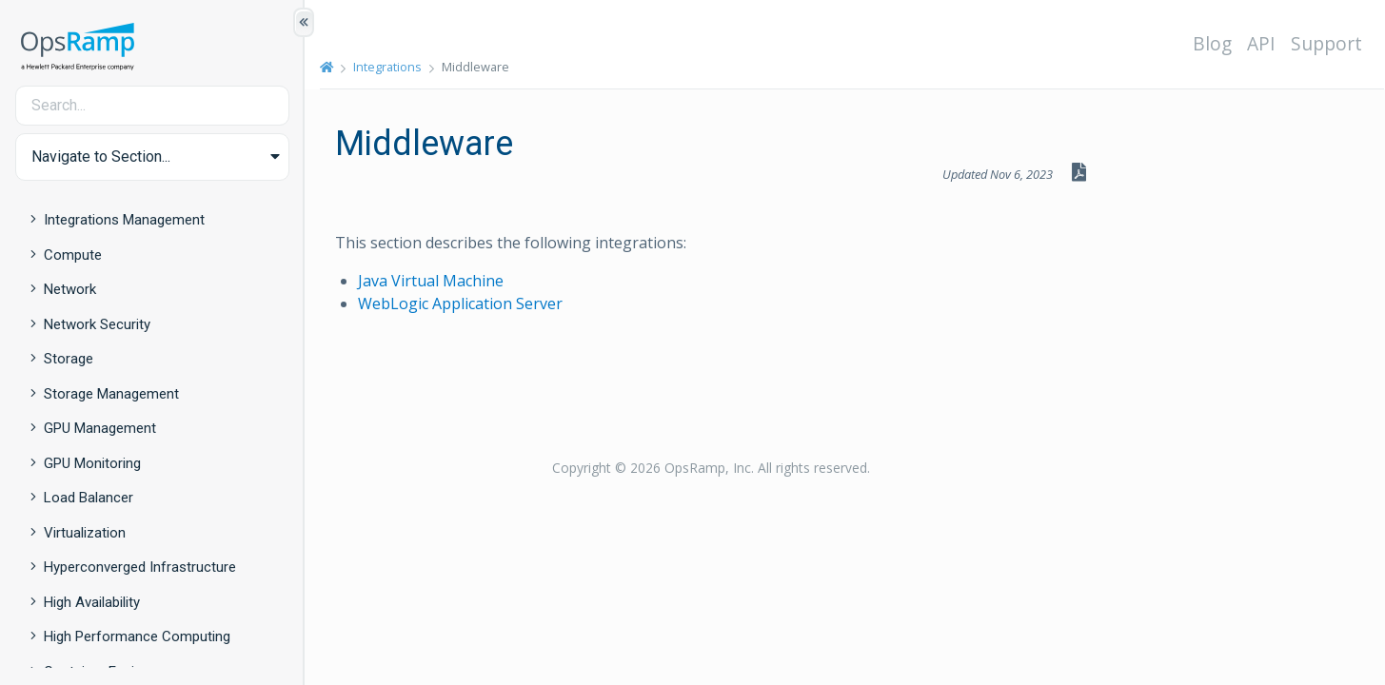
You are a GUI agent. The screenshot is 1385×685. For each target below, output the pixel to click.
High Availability (92, 602)
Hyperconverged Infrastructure (140, 567)
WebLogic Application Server (460, 303)
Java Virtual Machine (431, 280)
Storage (68, 358)
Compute (73, 255)
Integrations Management (124, 219)
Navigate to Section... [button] (100, 156)
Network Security (97, 324)
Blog (1212, 43)
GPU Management (100, 428)
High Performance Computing (137, 636)
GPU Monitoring (92, 463)
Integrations (387, 66)
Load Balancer (88, 497)
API (1261, 43)
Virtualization (85, 532)
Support (1326, 43)
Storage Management (111, 393)
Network (70, 289)
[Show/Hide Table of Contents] (303, 22)
